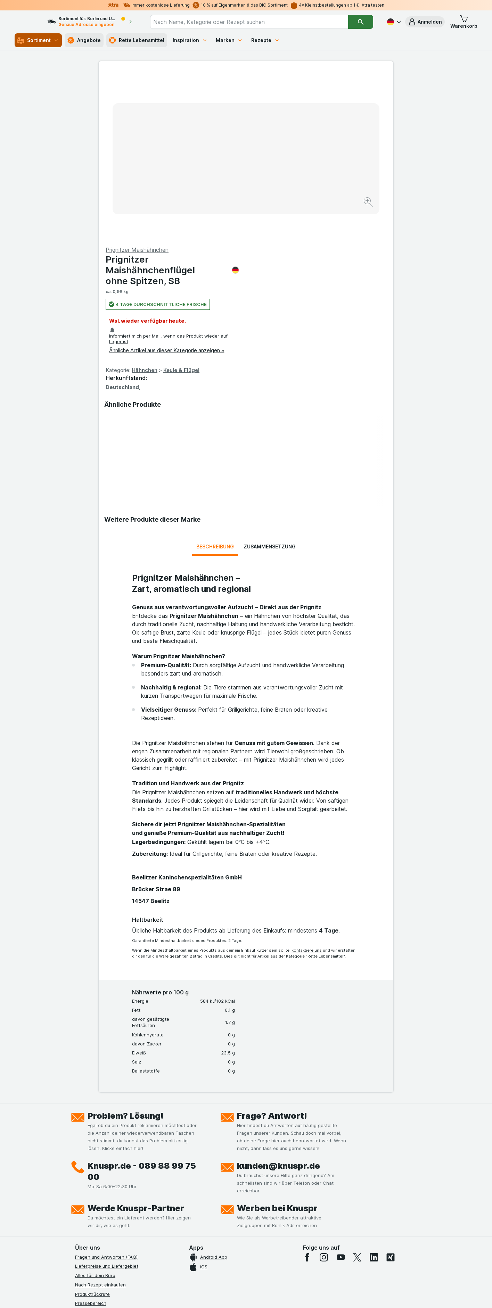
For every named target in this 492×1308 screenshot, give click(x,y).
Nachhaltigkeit (90, 1201)
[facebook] (307, 1090)
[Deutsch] (393, 22)
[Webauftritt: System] (211, 1294)
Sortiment (38, 40)
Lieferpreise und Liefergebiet (106, 1099)
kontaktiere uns (307, 783)
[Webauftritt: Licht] (242, 1294)
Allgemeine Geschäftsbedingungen (113, 1173)
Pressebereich (90, 1136)
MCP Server (88, 1220)
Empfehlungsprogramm (100, 1210)
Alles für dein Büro (95, 1108)
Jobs (80, 1155)
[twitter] (357, 1090)
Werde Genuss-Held (96, 1192)
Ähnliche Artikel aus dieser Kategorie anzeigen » (313, 183)
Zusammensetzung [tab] (270, 379)
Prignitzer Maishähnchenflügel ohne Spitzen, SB (319, 103)
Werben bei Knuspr (277, 1041)
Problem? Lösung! (126, 948)
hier (191, 1248)
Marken (229, 40)
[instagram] (324, 1090)
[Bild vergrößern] (221, 181)
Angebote (84, 40)
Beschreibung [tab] (215, 379)
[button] (425, 21)
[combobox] (255, 22)
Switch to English (259, 1265)
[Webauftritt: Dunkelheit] (277, 1294)
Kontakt (83, 1145)
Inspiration (190, 40)
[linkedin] (374, 1090)
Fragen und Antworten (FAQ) (106, 1089)
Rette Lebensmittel (136, 40)
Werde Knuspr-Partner (136, 1041)
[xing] (390, 1090)
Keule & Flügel (329, 203)
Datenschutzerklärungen (101, 1164)
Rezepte (265, 40)
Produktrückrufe (92, 1126)
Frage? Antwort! (272, 948)
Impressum (86, 1182)
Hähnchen (292, 203)
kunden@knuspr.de (278, 998)
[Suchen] (360, 22)
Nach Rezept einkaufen (100, 1117)
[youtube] (340, 1090)
